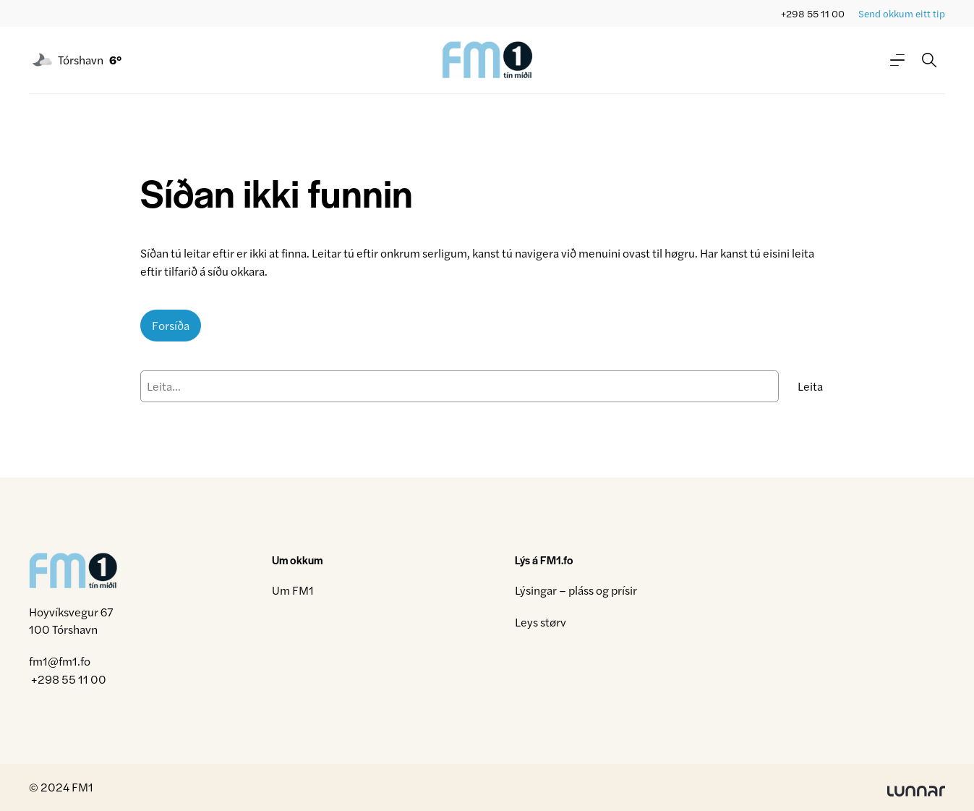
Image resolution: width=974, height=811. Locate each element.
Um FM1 (293, 590)
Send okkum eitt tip (901, 13)
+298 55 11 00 (813, 13)
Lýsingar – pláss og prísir (576, 590)
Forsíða (170, 325)
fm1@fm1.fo (59, 661)
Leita (810, 386)
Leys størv (540, 621)
